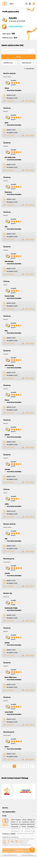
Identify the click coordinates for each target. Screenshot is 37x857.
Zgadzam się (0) (10, 95)
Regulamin (27, 853)
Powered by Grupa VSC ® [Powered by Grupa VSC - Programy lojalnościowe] (9, 850)
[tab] (18, 808)
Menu (11, 4)
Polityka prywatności (27, 855)
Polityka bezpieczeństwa (10, 855)
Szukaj (18, 57)
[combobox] (9, 63)
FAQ (9, 853)
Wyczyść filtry (30, 68)
